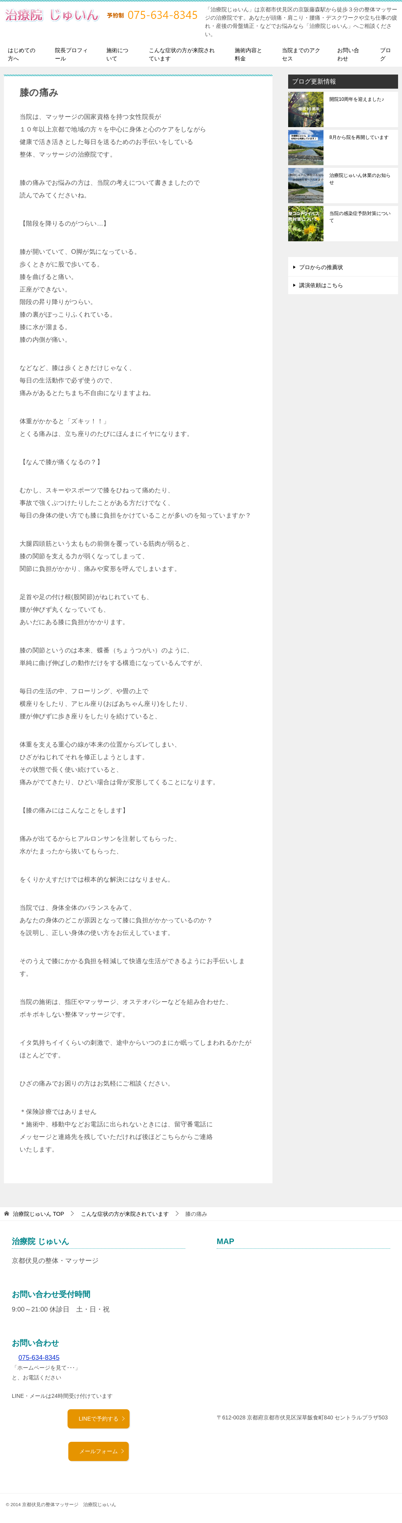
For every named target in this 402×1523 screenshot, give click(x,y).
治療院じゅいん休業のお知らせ (360, 179)
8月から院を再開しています (359, 137)
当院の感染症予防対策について (360, 217)
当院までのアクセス (301, 54)
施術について (117, 54)
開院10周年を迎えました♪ (356, 99)
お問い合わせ (348, 54)
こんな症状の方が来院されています (182, 54)
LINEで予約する (102, 1419)
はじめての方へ (21, 54)
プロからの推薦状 (321, 267)
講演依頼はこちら (321, 285)
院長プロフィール (71, 54)
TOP (38, 1214)
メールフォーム (102, 1451)
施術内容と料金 (248, 54)
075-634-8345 (39, 1357)
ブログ (385, 54)
